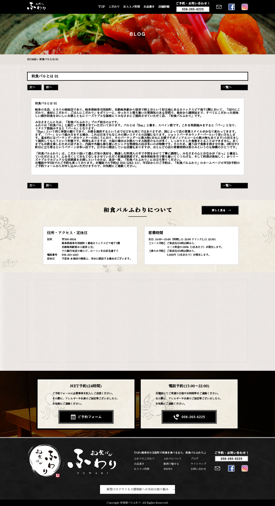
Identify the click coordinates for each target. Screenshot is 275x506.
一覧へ (227, 87)
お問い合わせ (198, 469)
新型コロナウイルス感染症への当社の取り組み (138, 489)
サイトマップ (198, 464)
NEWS (168, 469)
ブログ (194, 458)
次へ (32, 87)
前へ (49, 87)
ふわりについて (173, 458)
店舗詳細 (163, 6)
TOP (101, 6)
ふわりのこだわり (144, 458)
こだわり (114, 6)
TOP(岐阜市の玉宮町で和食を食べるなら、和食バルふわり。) (170, 452)
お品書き (149, 6)
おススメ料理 (131, 6)
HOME (31, 59)
